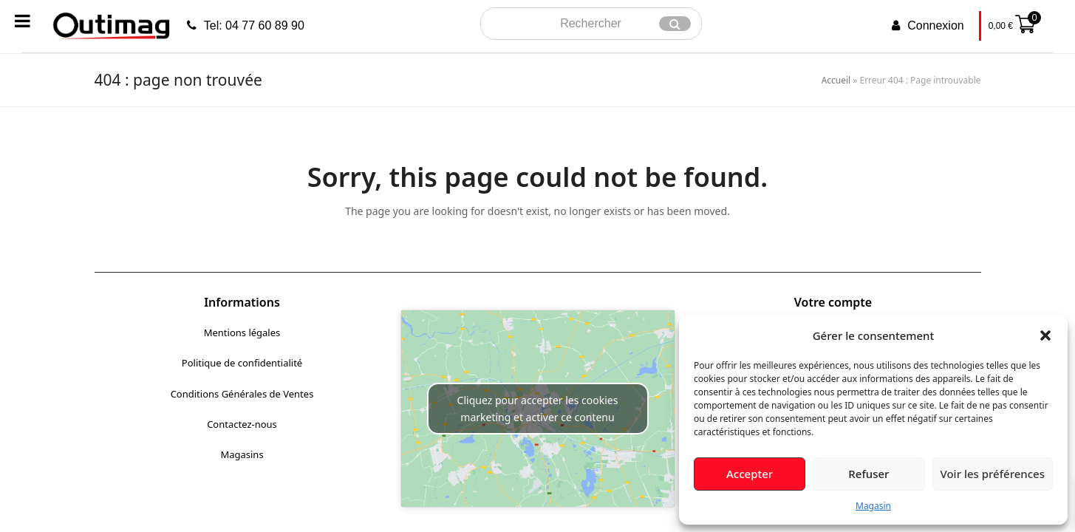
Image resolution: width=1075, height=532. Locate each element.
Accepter (749, 473)
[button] (1045, 335)
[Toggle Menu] (22, 20)
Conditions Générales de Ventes (242, 393)
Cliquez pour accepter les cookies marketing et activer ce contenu (537, 408)
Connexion (935, 25)
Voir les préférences (993, 473)
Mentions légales (242, 332)
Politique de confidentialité (242, 362)
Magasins (241, 454)
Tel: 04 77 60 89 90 (254, 25)
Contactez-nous (242, 424)
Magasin (873, 505)
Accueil (836, 80)
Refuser (868, 473)
